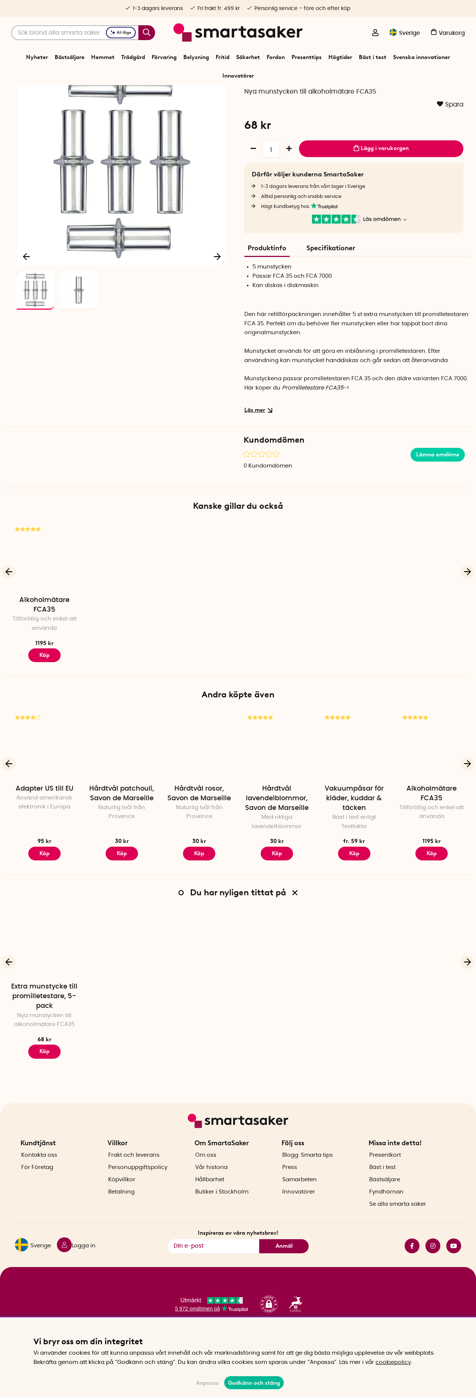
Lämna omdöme (437, 498)
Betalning (121, 1214)
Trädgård (133, 57)
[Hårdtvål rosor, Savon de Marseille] (199, 789)
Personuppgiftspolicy (137, 1189)
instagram (432, 1267)
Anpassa (207, 1383)
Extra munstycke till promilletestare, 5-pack (44, 1041)
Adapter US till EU (44, 833)
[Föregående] (27, 299)
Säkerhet (248, 57)
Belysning (196, 57)
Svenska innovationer (421, 57)
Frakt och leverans (134, 1177)
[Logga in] (375, 33)
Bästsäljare (69, 57)
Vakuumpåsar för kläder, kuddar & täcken (354, 843)
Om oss (205, 1177)
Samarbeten (299, 1202)
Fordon (276, 57)
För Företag (37, 1189)
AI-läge (120, 32)
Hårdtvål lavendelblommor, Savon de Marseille (277, 843)
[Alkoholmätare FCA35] (44, 601)
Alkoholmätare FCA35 (44, 649)
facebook (412, 1267)
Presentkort (385, 1177)
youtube (453, 1267)
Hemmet (103, 57)
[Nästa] (217, 299)
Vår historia (211, 1189)
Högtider (340, 57)
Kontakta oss (39, 1177)
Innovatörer (238, 75)
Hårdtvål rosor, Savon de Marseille (199, 838)
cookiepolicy (393, 1362)
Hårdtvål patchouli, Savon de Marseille (121, 838)
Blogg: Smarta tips (307, 1177)
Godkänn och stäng (254, 1383)
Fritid (222, 57)
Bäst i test (372, 57)
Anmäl (284, 1268)
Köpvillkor (121, 1202)
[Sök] (83, 32)
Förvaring (164, 57)
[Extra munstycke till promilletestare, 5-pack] (44, 987)
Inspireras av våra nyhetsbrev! (238, 1255)
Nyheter (37, 57)
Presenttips (307, 57)
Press (289, 1189)
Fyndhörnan (386, 1214)
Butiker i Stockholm (221, 1214)
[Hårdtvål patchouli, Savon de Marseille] (122, 789)
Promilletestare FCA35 (312, 432)
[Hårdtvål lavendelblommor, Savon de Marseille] (277, 789)
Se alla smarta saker (397, 1226)
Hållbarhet (209, 1202)
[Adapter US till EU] (44, 789)
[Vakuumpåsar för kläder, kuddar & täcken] (354, 789)
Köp (354, 897)
